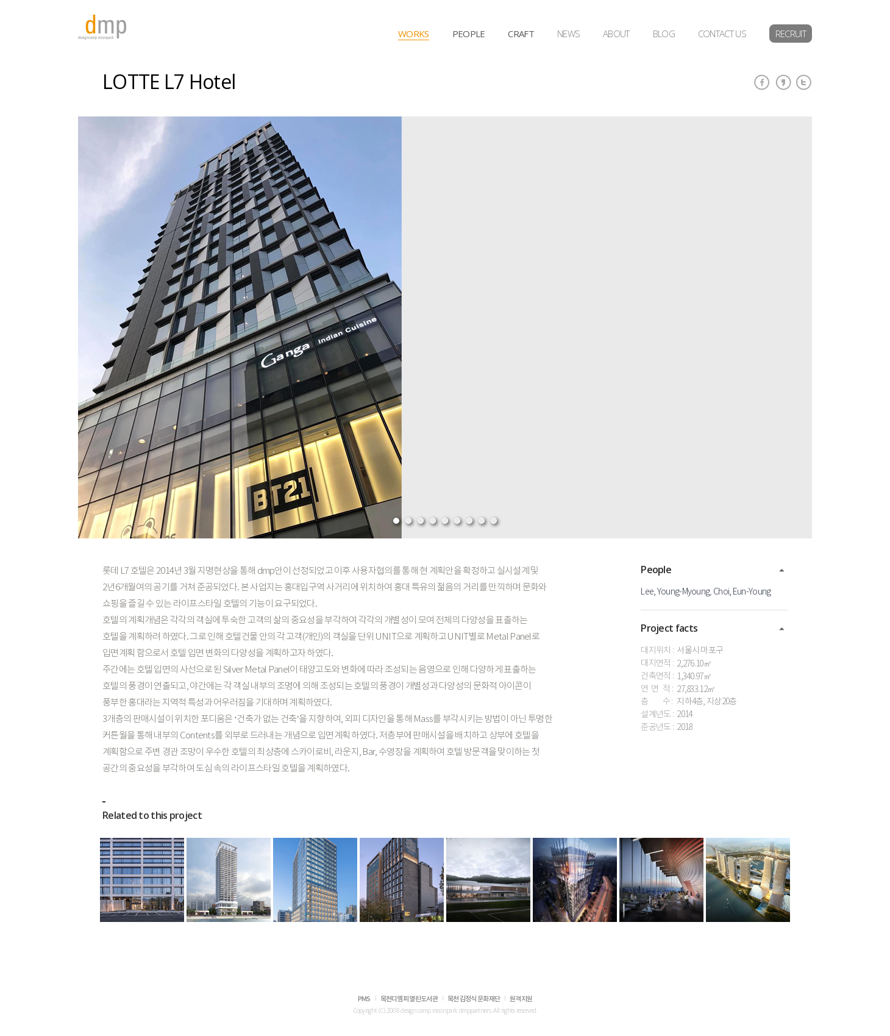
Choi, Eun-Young (742, 592)
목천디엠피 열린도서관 (409, 999)
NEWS (568, 33)
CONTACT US (722, 33)
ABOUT (616, 33)
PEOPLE (468, 33)
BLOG (664, 33)
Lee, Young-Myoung (675, 592)
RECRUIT (790, 33)
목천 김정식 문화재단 (473, 999)
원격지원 (521, 999)
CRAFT (521, 33)
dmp (102, 27)
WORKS (413, 33)
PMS (364, 999)
